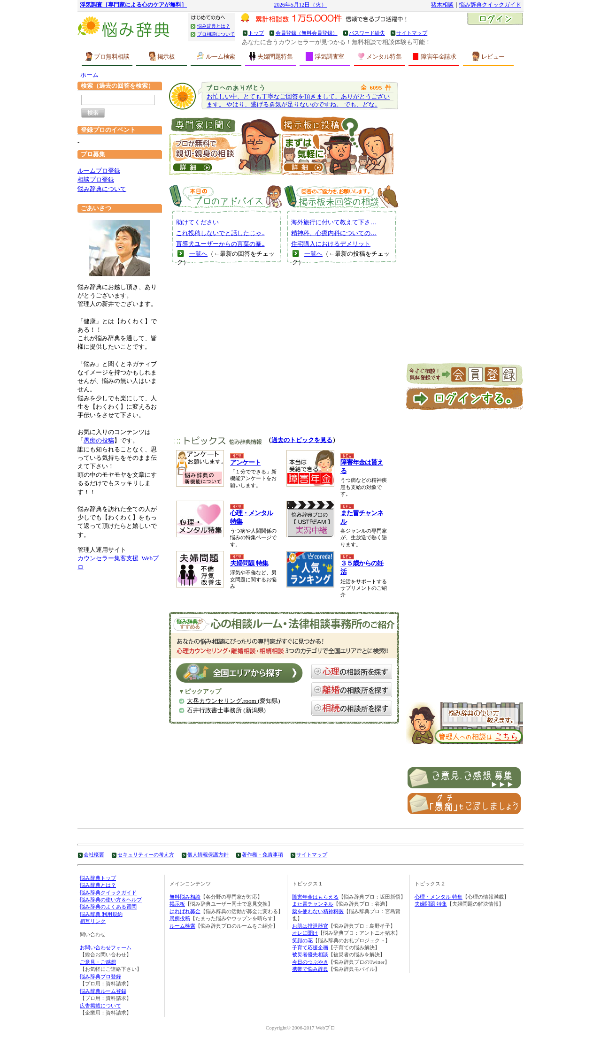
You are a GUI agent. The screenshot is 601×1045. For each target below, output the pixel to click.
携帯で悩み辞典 (310, 969)
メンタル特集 (379, 56)
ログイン (495, 20)
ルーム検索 (216, 56)
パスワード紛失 (367, 33)
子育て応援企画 (310, 947)
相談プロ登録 (95, 179)
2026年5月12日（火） (300, 5)
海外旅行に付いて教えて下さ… (334, 222)
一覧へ (198, 253)
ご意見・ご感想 (98, 962)
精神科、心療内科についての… (334, 232)
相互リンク (93, 921)
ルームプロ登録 (98, 170)
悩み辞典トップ (98, 878)
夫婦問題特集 (270, 56)
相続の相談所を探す (351, 708)
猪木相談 (442, 5)
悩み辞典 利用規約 (101, 914)
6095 (376, 87)
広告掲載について (100, 1005)
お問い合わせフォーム (105, 947)
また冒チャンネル (312, 904)
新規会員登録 (464, 375)
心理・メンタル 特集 (438, 897)
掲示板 (161, 56)
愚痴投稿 (180, 918)
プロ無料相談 (107, 56)
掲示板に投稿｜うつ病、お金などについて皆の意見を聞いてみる (337, 144)
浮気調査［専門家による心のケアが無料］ (133, 5)
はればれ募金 (185, 911)
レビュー (488, 56)
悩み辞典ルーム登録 (103, 991)
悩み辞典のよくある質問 (108, 906)
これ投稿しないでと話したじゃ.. (220, 232)
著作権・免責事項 (262, 854)
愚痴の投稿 (99, 440)
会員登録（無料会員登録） (307, 33)
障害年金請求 (434, 56)
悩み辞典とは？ (213, 26)
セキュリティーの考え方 (145, 854)
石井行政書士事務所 (215, 710)
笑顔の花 (302, 940)
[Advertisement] (284, 355)
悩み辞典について (101, 188)
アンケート (245, 462)
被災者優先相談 (310, 954)
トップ (256, 33)
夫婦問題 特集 (249, 563)
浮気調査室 (325, 56)
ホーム (89, 74)
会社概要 (94, 854)
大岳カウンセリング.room (222, 700)
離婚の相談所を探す (351, 689)
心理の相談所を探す (351, 671)
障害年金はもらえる (315, 897)
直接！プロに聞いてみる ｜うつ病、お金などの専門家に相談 (225, 144)
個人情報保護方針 (208, 854)
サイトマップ (411, 33)
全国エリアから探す (239, 673)
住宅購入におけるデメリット (330, 243)
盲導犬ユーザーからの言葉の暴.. (220, 243)
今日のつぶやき (310, 962)
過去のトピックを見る (301, 439)
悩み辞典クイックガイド (490, 5)
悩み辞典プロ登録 (100, 976)
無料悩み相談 (185, 897)
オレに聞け (305, 933)
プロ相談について (216, 34)
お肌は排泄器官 (310, 926)
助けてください (197, 222)
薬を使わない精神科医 (318, 911)
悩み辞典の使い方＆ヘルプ (111, 899)
